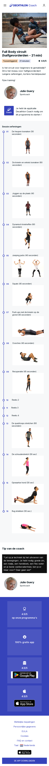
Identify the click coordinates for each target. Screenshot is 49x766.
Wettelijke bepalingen (24, 722)
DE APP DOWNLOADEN (24, 761)
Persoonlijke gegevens (24, 726)
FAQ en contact (24, 740)
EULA (24, 731)
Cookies (24, 736)
